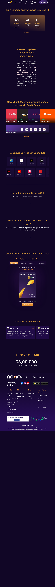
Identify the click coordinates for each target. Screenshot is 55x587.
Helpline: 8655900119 (31, 560)
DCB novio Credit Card (12, 562)
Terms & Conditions (41, 563)
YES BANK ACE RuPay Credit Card (11, 568)
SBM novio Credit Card (12, 558)
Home (15, 2)
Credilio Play (10, 575)
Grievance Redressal (41, 567)
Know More (27, 331)
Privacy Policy (42, 571)
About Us (20, 557)
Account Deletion (43, 559)
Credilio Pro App (11, 573)
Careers (19, 562)
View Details (27, 133)
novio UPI (26, 2)
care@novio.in (32, 557)
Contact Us (20, 559)
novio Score (31, 2)
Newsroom (20, 565)
